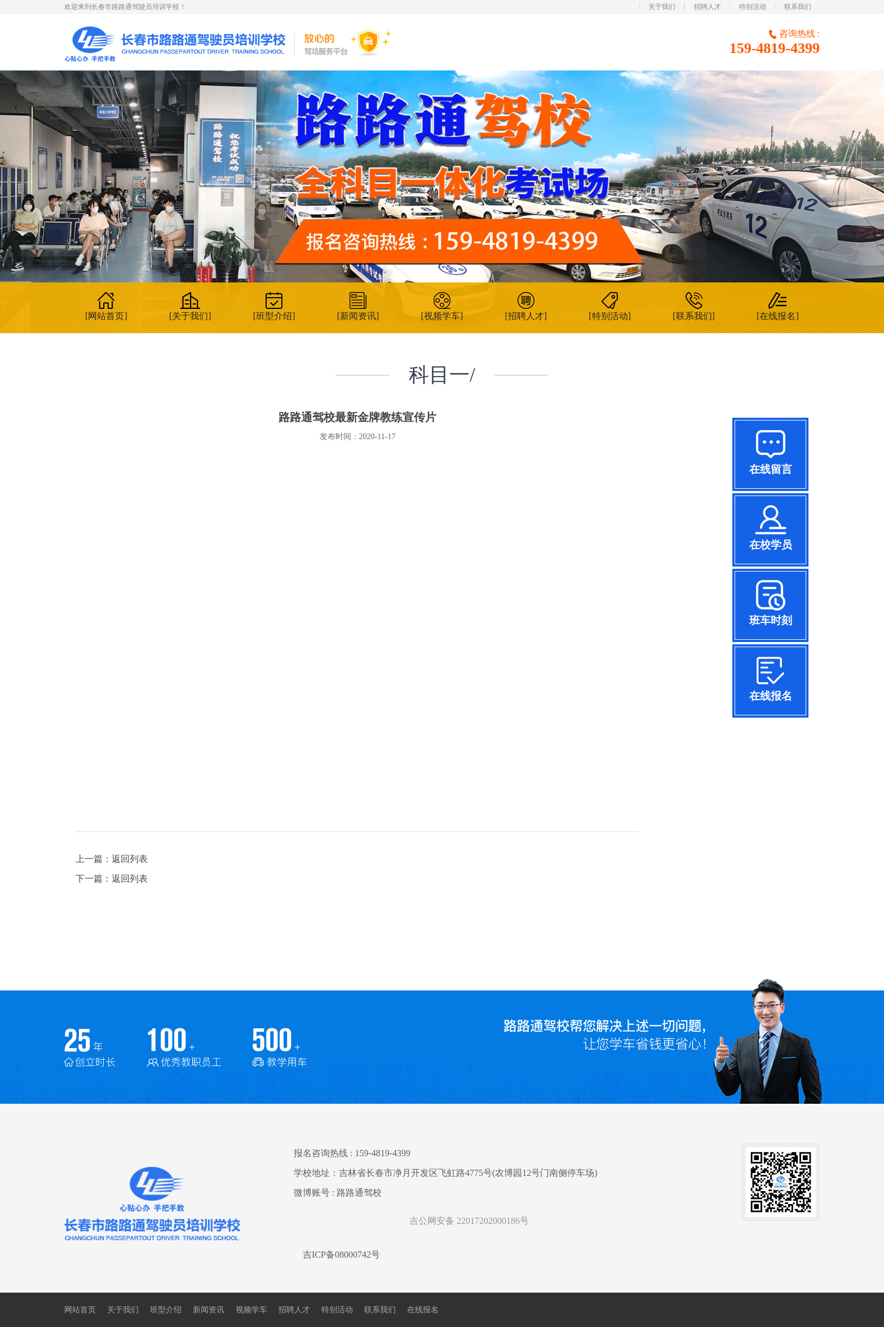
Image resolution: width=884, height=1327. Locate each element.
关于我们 (661, 6)
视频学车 (251, 1310)
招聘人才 (707, 6)
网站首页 (80, 1310)
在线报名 (423, 1310)
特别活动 (752, 6)
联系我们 (797, 6)
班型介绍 (166, 1310)
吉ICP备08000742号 (341, 1254)
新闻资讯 (208, 1310)
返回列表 (130, 859)
